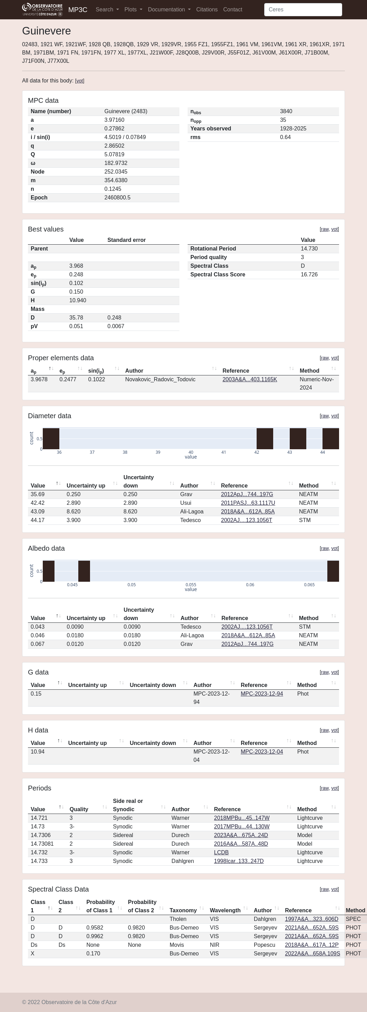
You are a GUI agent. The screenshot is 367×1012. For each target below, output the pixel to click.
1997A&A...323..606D (311, 919)
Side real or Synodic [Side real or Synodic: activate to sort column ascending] (128, 805)
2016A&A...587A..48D (241, 844)
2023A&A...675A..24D (241, 835)
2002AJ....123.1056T (246, 520)
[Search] (303, 9)
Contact (232, 9)
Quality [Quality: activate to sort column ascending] (79, 809)
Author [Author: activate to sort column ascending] (134, 371)
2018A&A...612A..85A (248, 511)
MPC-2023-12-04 (262, 752)
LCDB (221, 852)
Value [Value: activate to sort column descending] (38, 486)
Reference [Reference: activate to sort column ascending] (235, 371)
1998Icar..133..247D (239, 861)
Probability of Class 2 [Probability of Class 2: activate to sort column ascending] (142, 906)
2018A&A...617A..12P (312, 945)
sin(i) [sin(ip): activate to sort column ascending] (96, 371)
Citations (207, 9)
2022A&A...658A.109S (312, 953)
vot (80, 80)
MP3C (78, 9)
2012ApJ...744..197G (247, 494)
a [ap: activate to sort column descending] (33, 371)
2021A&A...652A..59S (312, 928)
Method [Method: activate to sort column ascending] (309, 371)
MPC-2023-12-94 (262, 694)
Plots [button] (131, 9)
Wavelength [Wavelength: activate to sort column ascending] (225, 910)
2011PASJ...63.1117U (248, 503)
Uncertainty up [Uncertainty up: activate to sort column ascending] (86, 486)
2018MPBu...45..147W (242, 818)
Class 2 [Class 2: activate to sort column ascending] (66, 906)
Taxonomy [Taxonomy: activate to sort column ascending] (183, 910)
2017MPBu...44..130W (242, 826)
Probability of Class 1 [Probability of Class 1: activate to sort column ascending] (100, 906)
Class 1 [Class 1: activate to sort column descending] (38, 906)
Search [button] (105, 9)
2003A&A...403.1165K (249, 379)
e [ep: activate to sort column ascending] (62, 371)
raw (325, 229)
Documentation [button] (167, 9)
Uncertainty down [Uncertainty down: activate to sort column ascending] (138, 481)
